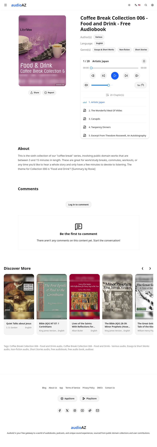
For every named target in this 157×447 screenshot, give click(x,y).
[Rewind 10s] (103, 76)
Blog (44, 388)
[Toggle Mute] (86, 85)
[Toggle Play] (115, 75)
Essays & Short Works (104, 49)
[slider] (91, 68)
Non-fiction (124, 49)
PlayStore (89, 398)
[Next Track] (137, 76)
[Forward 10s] (126, 76)
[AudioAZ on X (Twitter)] (67, 410)
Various (98, 37)
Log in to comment (78, 204)
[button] (5, 5)
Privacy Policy (89, 388)
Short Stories (141, 49)
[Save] (144, 61)
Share (34, 92)
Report (49, 92)
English (99, 43)
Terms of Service (72, 388)
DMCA (100, 388)
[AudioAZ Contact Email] (97, 410)
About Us (53, 388)
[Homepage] (19, 5)
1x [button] (140, 85)
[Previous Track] (93, 76)
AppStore (67, 398)
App (61, 388)
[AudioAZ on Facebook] (59, 410)
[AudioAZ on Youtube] (82, 410)
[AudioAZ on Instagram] (74, 410)
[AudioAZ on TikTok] (89, 410)
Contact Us (110, 388)
